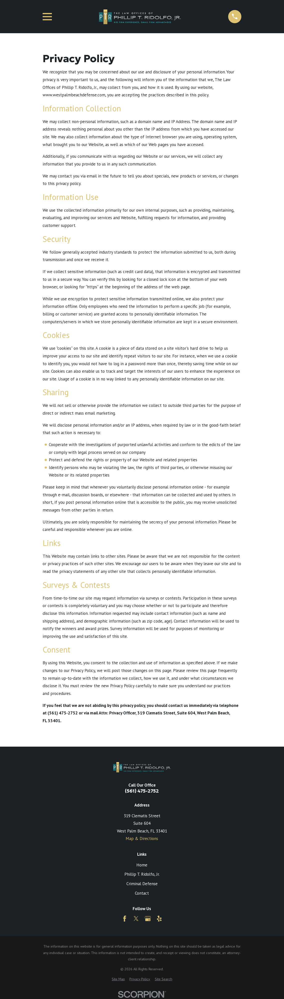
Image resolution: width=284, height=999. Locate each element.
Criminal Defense (142, 883)
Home (141, 865)
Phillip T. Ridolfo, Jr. (142, 874)
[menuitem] (118, 979)
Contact (142, 893)
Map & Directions (142, 838)
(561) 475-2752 (142, 791)
